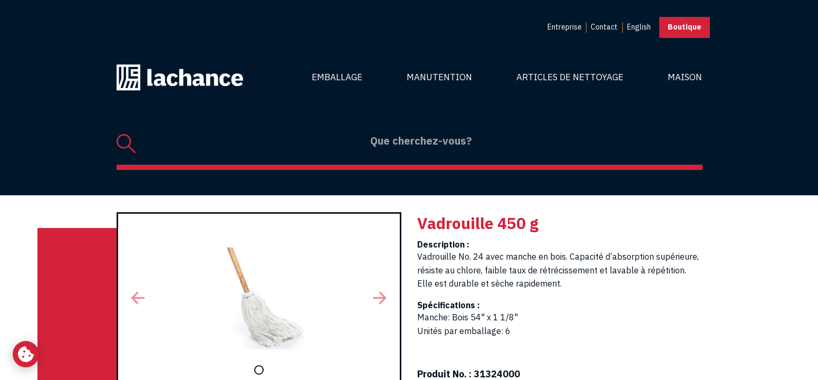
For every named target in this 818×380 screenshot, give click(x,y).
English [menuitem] (639, 27)
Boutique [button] (684, 27)
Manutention (439, 77)
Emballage (337, 77)
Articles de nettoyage (569, 77)
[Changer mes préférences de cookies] (26, 354)
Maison (685, 77)
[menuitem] (564, 27)
